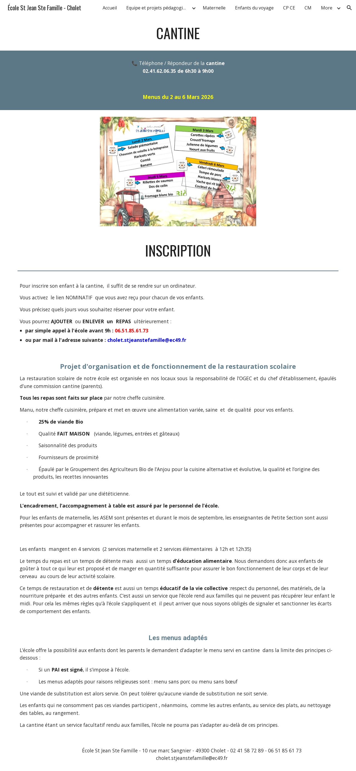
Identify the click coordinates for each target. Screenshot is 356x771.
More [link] (326, 8)
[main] (178, 33)
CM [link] (308, 8)
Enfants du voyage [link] (254, 8)
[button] (349, 7)
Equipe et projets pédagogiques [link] (158, 8)
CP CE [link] (289, 8)
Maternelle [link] (214, 8)
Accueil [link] (110, 8)
